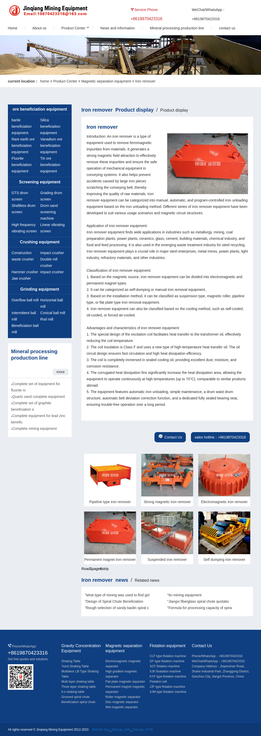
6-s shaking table (73, 692)
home (44, 81)
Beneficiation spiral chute (78, 702)
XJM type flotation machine (168, 692)
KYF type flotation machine (168, 676)
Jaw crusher (21, 278)
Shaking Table (71, 661)
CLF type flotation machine (168, 656)
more (61, 372)
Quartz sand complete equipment (38, 397)
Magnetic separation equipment (106, 81)
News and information (117, 28)
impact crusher (52, 272)
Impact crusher (52, 253)
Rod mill (46, 319)
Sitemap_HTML (142, 729)
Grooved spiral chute (75, 697)
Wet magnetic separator (122, 707)
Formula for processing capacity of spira (200, 608)
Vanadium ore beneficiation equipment (51, 145)
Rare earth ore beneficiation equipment (22, 145)
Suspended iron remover (167, 559)
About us (39, 28)
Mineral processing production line (177, 28)
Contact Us (170, 437)
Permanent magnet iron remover (110, 559)
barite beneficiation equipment (21, 126)
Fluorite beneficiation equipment (21, 164)
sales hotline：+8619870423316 (220, 437)
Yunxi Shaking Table (75, 666)
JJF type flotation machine (167, 686)
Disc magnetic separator (122, 702)
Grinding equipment (39, 289)
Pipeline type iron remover (110, 502)
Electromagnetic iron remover (224, 502)
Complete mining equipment (34, 428)
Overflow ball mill (24, 300)
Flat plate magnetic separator (125, 681)
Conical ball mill (52, 313)
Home (12, 28)
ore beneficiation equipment (39, 109)
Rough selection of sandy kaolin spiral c (117, 608)
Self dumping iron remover (224, 559)
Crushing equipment (40, 242)
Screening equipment (40, 182)
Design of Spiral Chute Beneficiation (114, 601)
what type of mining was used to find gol (117, 595)
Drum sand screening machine (49, 212)
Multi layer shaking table (77, 681)
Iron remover (145, 81)
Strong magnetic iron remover (167, 502)
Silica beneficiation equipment (50, 126)
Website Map (101, 729)
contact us (227, 28)
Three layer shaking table (78, 686)
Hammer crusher (24, 272)
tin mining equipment (184, 595)
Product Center (73, 28)
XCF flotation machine (165, 666)
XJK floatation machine (165, 671)
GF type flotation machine (167, 661)
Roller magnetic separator (123, 697)
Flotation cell (158, 681)
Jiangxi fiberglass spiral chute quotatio (198, 601)
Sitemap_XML (120, 729)
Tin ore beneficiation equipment (50, 164)
